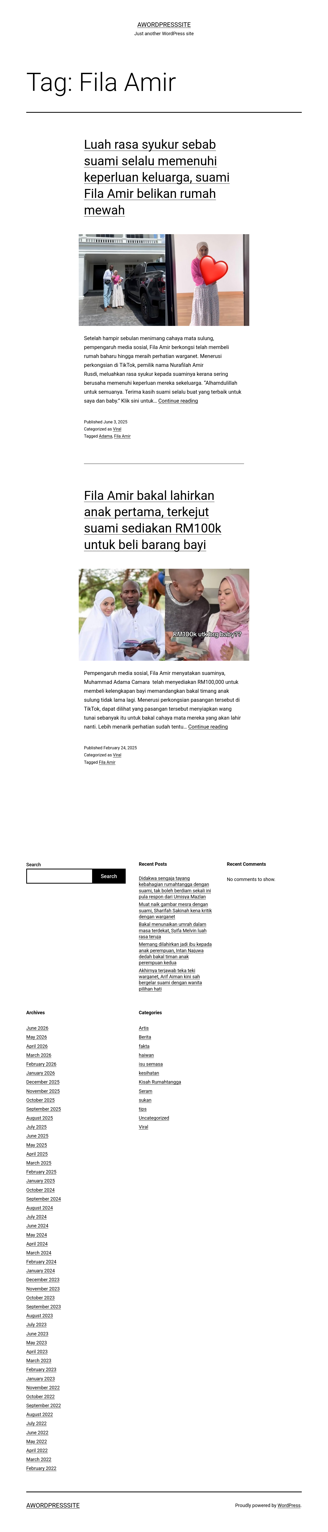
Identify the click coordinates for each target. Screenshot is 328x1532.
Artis (144, 1028)
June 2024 (37, 1225)
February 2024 (41, 1261)
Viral (117, 429)
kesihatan (149, 1073)
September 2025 (43, 1109)
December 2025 (43, 1082)
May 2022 (36, 1441)
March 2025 (38, 1163)
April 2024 (37, 1244)
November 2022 (43, 1387)
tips (143, 1109)
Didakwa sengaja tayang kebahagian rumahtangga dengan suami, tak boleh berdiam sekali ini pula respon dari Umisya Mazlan (175, 887)
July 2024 (36, 1217)
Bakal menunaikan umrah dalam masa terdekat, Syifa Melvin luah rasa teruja (173, 930)
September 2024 (43, 1199)
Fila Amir (122, 436)
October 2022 (40, 1396)
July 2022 (36, 1423)
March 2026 (38, 1055)
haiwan (146, 1055)
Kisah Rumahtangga (160, 1082)
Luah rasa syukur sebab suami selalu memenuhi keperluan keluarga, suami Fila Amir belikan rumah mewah (157, 177)
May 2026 (36, 1037)
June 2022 (37, 1432)
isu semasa (151, 1064)
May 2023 (36, 1342)
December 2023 (43, 1279)
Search (33, 864)
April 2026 (37, 1046)
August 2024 (39, 1208)
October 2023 (40, 1297)
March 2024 (38, 1253)
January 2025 (40, 1180)
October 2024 (40, 1190)
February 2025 (41, 1172)
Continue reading (178, 401)
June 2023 (37, 1333)
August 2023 (39, 1315)
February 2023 (41, 1369)
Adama (105, 436)
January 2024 (40, 1270)
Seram (145, 1091)
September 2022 (43, 1405)
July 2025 (36, 1127)
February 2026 (41, 1064)
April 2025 (37, 1154)
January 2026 (40, 1073)
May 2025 (36, 1145)
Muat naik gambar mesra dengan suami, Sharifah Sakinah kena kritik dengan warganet (175, 910)
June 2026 (37, 1028)
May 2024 (36, 1235)
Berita (145, 1037)
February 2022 (41, 1468)
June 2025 (37, 1136)
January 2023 (40, 1378)
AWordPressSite (164, 24)
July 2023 (36, 1324)
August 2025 (39, 1118)
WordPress (289, 1505)
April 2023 (37, 1351)
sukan (145, 1100)
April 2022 (37, 1450)
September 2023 (43, 1306)
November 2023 (43, 1289)
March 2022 (38, 1459)
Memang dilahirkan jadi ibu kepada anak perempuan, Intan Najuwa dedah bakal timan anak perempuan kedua (175, 953)
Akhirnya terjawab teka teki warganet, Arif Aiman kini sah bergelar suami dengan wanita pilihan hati (170, 980)
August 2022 (39, 1414)
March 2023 (38, 1360)
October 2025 (40, 1100)
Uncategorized (154, 1118)
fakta (144, 1046)
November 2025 (43, 1091)
